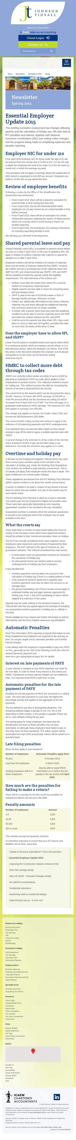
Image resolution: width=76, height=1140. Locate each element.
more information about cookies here (49, 1127)
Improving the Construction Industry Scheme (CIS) (34, 864)
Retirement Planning (13, 960)
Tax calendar (10, 1014)
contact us (18, 617)
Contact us (38, 44)
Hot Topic (9, 1033)
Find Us (8, 1044)
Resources (9, 996)
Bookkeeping (10, 943)
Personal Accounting (13, 948)
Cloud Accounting (12, 938)
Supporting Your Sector (14, 991)
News (10, 74)
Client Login (38, 38)
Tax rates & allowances (14, 1016)
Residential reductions (20, 888)
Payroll (8, 941)
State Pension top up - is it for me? (26, 900)
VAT (7, 935)
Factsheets (9, 1006)
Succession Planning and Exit (16, 977)
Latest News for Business (15, 1036)
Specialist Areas (12, 985)
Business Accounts (12, 927)
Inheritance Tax (11, 958)
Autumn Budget (11, 1028)
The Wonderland (65, 1129)
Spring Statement (12, 1031)
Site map (8, 1067)
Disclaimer (9, 1078)
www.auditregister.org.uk (37, 1112)
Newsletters (20, 74)
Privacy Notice (10, 1076)
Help (7, 1081)
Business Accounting (13, 923)
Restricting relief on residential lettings (27, 894)
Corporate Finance (12, 975)
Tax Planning (10, 933)
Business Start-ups (12, 969)
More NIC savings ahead (21, 870)
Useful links (9, 1019)
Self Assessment (11, 952)
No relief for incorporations (22, 882)
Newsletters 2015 (34, 74)
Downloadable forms (13, 1003)
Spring (47, 74)
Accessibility (10, 1070)
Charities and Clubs (13, 989)
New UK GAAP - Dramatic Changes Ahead (30, 876)
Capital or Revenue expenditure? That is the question (35, 852)
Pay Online (43, 27)
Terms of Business (12, 1073)
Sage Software (11, 980)
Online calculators (12, 1011)
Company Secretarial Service (16, 972)
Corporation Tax (11, 930)
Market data (10, 1008)
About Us (31, 27)
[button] (33, 1051)
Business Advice (12, 965)
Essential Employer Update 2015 (26, 858)
